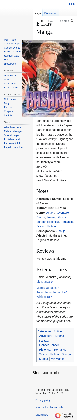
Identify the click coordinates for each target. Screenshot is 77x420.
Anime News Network (50, 292)
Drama (40, 217)
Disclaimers (41, 414)
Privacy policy (42, 400)
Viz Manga (43, 281)
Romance (67, 221)
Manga (43, 358)
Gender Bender (49, 345)
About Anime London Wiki (49, 407)
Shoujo (61, 231)
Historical (53, 221)
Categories (45, 331)
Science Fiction (46, 226)
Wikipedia (42, 296)
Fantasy (52, 217)
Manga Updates (46, 287)
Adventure (62, 212)
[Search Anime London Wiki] (67, 21)
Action (50, 212)
